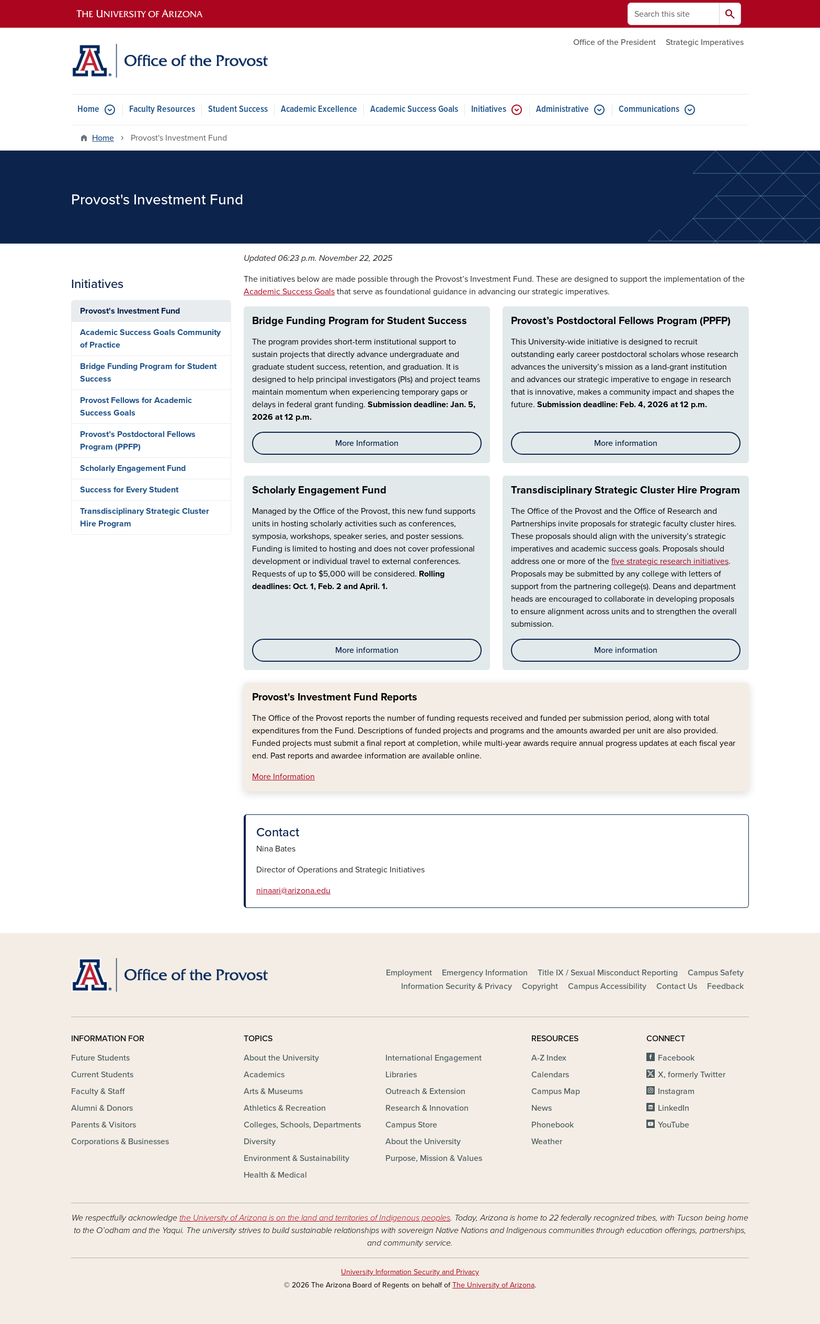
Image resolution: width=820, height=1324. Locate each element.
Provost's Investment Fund (130, 311)
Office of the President (614, 42)
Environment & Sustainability (296, 1158)
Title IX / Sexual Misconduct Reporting (608, 973)
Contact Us (676, 986)
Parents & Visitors (103, 1125)
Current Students (102, 1074)
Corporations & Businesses (120, 1141)
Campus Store (411, 1125)
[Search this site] (674, 14)
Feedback (725, 986)
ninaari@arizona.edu (293, 890)
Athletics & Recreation (285, 1108)
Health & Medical (275, 1175)
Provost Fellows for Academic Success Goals (136, 406)
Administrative (562, 109)
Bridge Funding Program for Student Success (359, 321)
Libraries (401, 1074)
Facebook (676, 1058)
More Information (366, 443)
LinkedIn (673, 1108)
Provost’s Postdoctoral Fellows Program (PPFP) (621, 321)
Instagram (676, 1091)
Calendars (550, 1074)
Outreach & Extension (425, 1091)
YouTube (673, 1125)
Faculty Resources (162, 109)
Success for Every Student (129, 490)
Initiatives (488, 109)
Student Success (238, 109)
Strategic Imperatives (705, 42)
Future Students (100, 1058)
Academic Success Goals (414, 109)
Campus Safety (716, 973)
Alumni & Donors (102, 1108)
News (541, 1108)
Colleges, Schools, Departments (302, 1125)
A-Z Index (548, 1058)
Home (88, 109)
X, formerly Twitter (691, 1074)
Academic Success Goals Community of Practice (150, 338)
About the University (281, 1058)
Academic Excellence (319, 109)
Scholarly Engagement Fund (319, 490)
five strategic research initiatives (669, 561)
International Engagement (433, 1058)
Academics (264, 1074)
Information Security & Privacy (456, 986)
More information (625, 443)
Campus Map (555, 1091)
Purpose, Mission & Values (433, 1158)
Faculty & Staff (97, 1091)
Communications (649, 109)
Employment (409, 973)
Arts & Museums (273, 1091)
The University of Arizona (493, 1285)
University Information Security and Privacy (410, 1272)
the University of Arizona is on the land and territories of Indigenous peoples (314, 1218)
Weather (546, 1141)
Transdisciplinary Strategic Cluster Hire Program (625, 490)
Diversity (260, 1141)
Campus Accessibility (607, 986)
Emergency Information (485, 973)
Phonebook (552, 1125)
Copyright (540, 986)
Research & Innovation (427, 1108)
